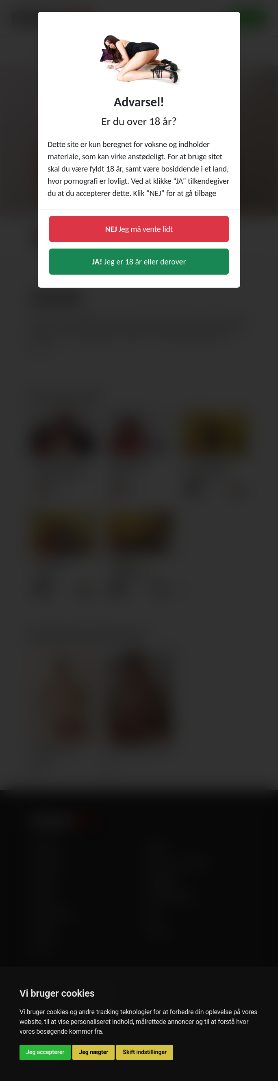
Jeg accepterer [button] (45, 1052)
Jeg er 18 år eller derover (139, 261)
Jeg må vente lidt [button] (139, 229)
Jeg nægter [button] (93, 1052)
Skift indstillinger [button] (145, 1052)
